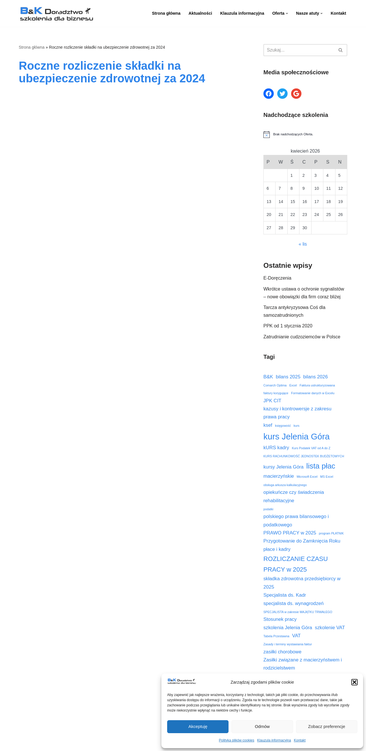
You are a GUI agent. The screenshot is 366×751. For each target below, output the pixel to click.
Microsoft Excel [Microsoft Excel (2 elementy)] (307, 476)
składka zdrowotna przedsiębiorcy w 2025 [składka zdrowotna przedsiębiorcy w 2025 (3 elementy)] (302, 582)
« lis (303, 244)
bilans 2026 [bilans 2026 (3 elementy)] (315, 377)
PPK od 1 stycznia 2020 (287, 325)
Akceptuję (197, 726)
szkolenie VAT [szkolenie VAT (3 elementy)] (330, 627)
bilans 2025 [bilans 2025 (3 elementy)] (288, 377)
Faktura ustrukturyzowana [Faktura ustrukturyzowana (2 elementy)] (317, 385)
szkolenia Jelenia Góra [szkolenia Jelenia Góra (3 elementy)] (287, 627)
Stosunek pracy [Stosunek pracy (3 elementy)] (280, 619)
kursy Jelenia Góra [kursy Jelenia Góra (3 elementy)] (283, 467)
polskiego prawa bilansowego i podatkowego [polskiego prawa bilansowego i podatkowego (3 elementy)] (296, 520)
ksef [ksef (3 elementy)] (267, 425)
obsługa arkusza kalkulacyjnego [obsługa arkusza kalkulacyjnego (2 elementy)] (285, 485)
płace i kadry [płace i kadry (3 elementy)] (276, 549)
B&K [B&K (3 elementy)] (268, 377)
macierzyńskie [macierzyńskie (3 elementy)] (278, 476)
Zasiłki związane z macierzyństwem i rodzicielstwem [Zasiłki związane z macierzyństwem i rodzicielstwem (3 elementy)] (302, 664)
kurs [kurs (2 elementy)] (296, 425)
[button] (354, 682)
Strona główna (166, 13)
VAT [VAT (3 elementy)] (296, 635)
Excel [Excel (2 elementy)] (293, 385)
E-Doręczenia (277, 278)
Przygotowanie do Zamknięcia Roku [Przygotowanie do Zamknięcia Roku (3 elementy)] (301, 541)
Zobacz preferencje (326, 726)
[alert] (305, 134)
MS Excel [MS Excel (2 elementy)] (326, 476)
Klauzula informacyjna (274, 740)
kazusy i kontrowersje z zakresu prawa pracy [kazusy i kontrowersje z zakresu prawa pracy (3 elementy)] (297, 413)
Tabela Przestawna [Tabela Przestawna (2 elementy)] (276, 636)
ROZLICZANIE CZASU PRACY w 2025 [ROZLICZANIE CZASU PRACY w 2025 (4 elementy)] (295, 564)
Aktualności (200, 13)
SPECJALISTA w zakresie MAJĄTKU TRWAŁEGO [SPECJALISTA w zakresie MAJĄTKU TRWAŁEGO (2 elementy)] (297, 612)
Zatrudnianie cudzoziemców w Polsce (301, 336)
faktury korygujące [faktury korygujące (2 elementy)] (275, 393)
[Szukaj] (298, 50)
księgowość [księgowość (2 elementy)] (283, 425)
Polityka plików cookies (236, 740)
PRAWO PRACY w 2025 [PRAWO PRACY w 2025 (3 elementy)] (289, 533)
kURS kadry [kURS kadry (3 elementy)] (276, 447)
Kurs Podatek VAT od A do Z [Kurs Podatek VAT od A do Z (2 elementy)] (311, 448)
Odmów (262, 726)
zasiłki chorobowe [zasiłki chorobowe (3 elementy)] (282, 652)
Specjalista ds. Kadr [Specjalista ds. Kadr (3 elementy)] (284, 595)
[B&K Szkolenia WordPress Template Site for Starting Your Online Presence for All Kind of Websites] (56, 13)
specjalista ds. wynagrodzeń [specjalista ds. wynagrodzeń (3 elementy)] (293, 603)
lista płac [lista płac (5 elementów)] (320, 466)
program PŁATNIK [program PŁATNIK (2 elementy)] (331, 533)
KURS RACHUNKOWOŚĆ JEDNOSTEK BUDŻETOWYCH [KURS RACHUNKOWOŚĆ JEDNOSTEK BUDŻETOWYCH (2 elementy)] (303, 456)
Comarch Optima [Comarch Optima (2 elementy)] (275, 385)
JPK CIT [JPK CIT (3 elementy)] (272, 400)
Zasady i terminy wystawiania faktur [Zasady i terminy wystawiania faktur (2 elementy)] (287, 644)
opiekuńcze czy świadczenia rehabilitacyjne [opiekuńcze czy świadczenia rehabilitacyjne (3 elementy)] (293, 496)
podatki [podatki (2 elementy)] (268, 509)
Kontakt (300, 740)
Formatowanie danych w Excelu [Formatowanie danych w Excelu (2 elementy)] (312, 393)
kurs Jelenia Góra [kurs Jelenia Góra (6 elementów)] (296, 436)
